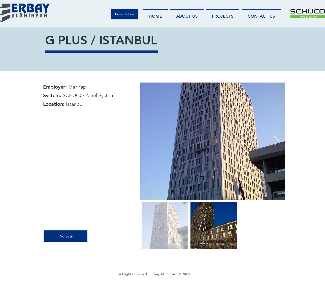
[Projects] (65, 236)
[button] (124, 14)
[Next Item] (276, 141)
